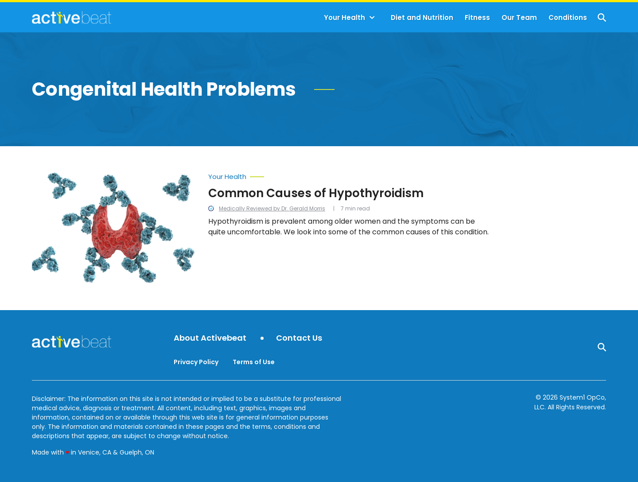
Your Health (344, 17)
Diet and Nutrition (422, 17)
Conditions (568, 17)
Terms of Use (254, 362)
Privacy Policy (196, 362)
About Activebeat (210, 338)
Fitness (477, 17)
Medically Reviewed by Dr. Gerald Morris (272, 208)
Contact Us (299, 338)
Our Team (519, 17)
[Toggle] (372, 17)
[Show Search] (602, 17)
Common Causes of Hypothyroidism (316, 193)
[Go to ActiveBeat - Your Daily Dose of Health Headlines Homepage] (71, 17)
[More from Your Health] (349, 174)
